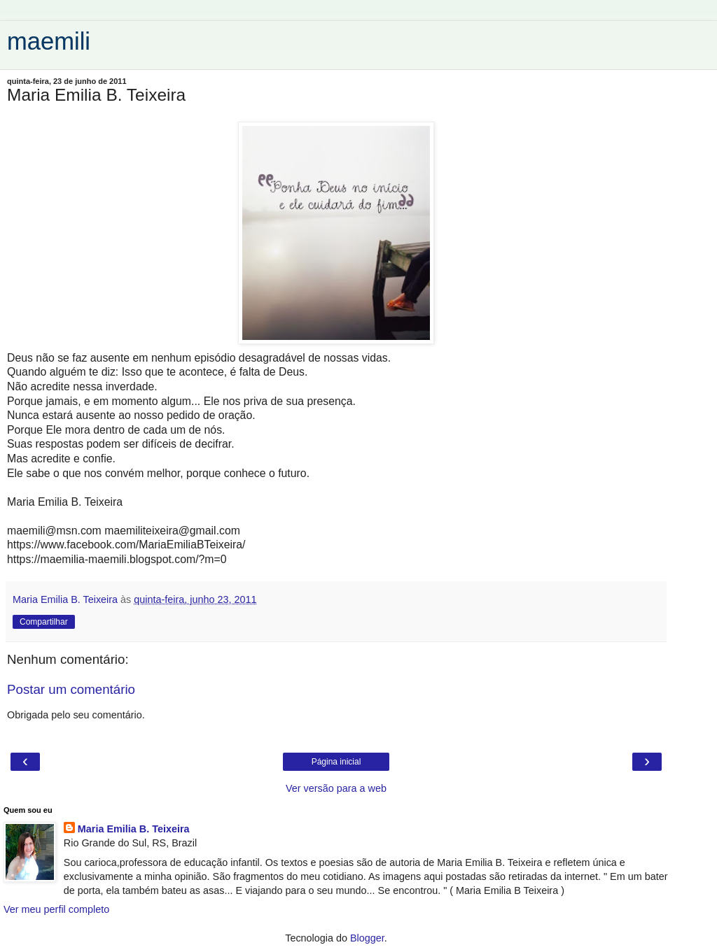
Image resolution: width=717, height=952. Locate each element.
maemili (48, 41)
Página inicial (336, 762)
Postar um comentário (71, 689)
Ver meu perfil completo (56, 909)
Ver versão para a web (336, 788)
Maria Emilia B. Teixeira (134, 828)
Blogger (367, 938)
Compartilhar (44, 622)
